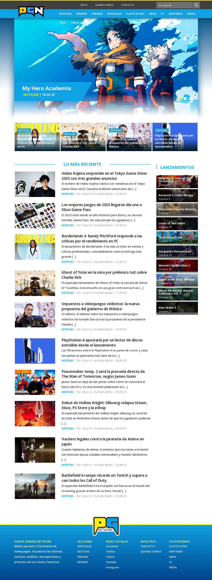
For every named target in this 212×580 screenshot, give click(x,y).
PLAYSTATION (135, 13)
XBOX (152, 13)
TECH (62, 22)
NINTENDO (176, 13)
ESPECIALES (114, 13)
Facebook (112, 546)
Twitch (110, 557)
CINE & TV (77, 22)
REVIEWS (81, 13)
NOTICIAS (65, 13)
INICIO (84, 5)
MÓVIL (191, 13)
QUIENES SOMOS (104, 5)
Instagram (112, 567)
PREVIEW (97, 13)
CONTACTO (127, 5)
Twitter (110, 551)
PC (162, 13)
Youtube (111, 562)
